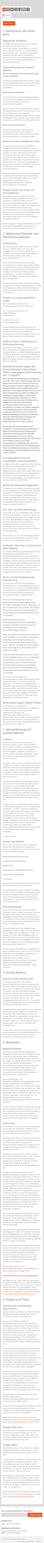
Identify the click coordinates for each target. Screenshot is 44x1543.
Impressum (21, 1541)
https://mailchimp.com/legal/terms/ (16, 1271)
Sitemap (38, 1541)
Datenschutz (30, 1541)
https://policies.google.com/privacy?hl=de (23, 1422)
